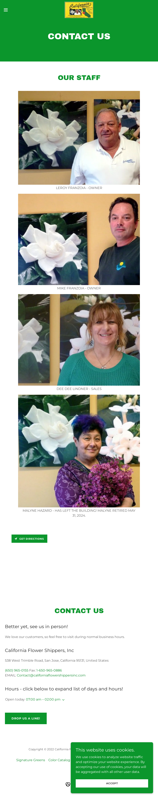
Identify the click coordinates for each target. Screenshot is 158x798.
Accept (112, 788)
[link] (79, 10)
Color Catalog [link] (59, 760)
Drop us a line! (26, 718)
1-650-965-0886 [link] (49, 670)
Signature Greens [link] (30, 760)
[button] (13, 10)
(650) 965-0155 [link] (16, 670)
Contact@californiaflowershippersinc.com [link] (51, 675)
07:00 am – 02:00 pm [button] (43, 699)
